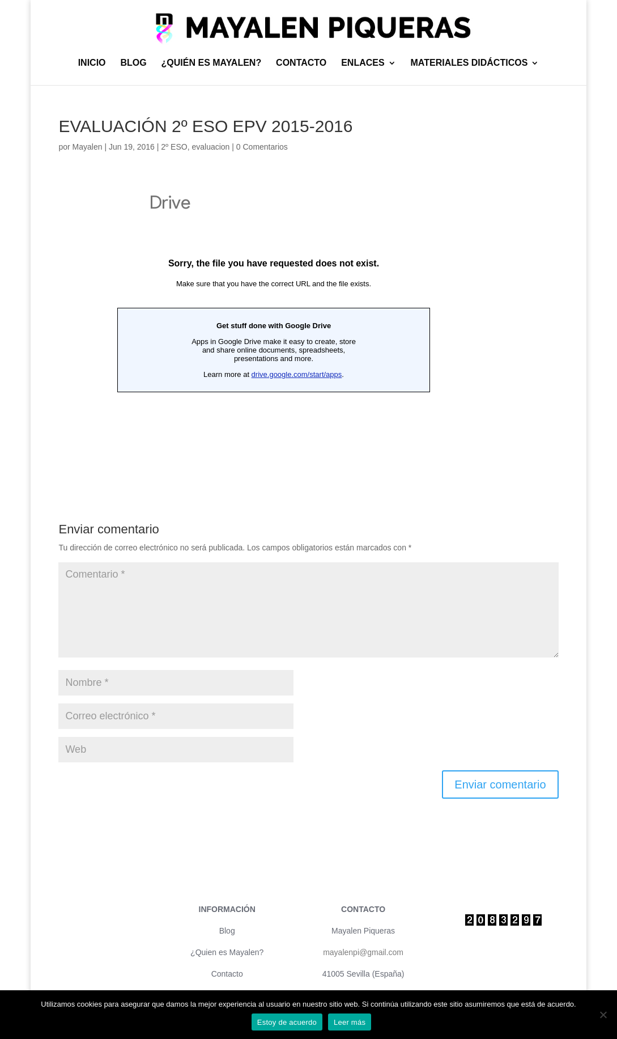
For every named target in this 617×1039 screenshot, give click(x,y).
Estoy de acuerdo (287, 1022)
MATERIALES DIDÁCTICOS (469, 63)
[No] (603, 1014)
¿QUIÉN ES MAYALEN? (211, 63)
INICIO (92, 63)
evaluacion (210, 146)
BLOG (133, 63)
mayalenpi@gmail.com (363, 952)
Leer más (349, 1022)
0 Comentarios (262, 146)
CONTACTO (301, 63)
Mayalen (88, 146)
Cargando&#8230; (273, 325)
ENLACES (362, 63)
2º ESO (174, 146)
